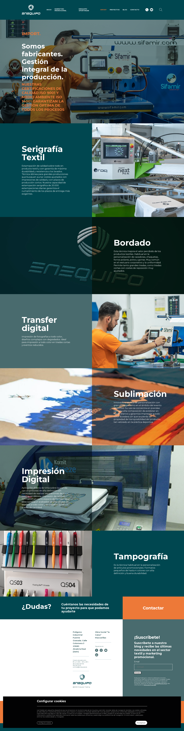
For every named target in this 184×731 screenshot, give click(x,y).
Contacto (134, 10)
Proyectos (115, 10)
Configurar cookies (45, 723)
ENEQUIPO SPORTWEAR (84, 10)
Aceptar (141, 722)
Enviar (137, 673)
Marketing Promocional (60, 10)
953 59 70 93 (77, 665)
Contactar (153, 607)
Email (136, 662)
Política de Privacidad (150, 685)
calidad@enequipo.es (161, 683)
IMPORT (103, 10)
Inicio (49, 10)
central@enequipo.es (80, 667)
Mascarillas (100, 638)
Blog (125, 10)
